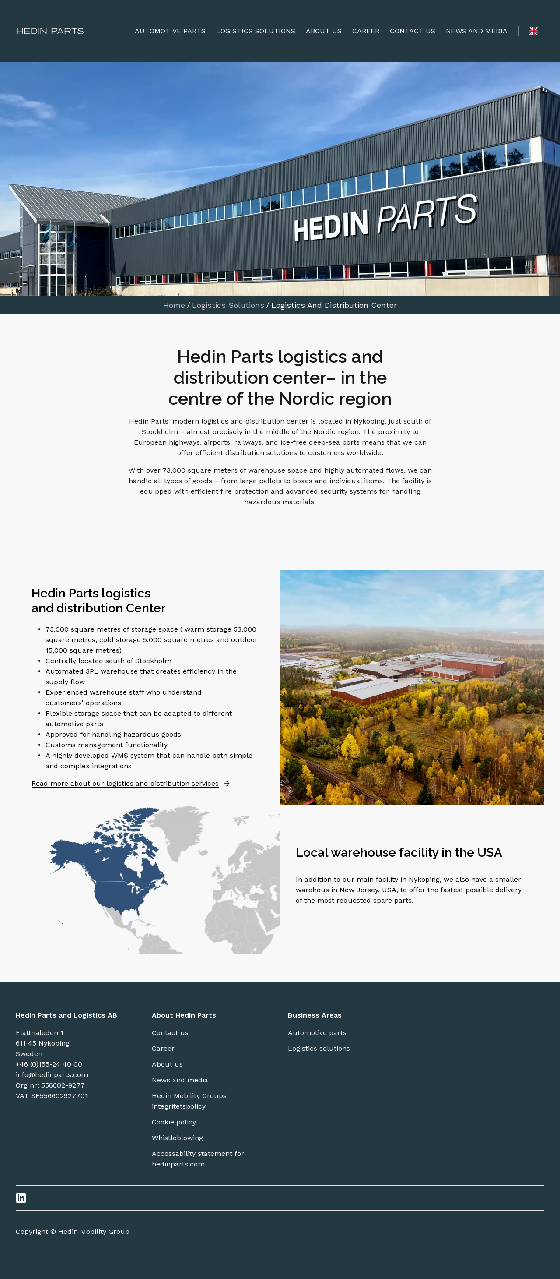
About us (167, 1064)
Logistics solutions (319, 1048)
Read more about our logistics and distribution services (131, 783)
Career (163, 1048)
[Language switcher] (533, 31)
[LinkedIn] (21, 1198)
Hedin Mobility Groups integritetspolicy (189, 1101)
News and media (180, 1080)
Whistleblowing (177, 1138)
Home (174, 305)
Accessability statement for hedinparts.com (198, 1158)
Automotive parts (317, 1032)
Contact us (170, 1032)
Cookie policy (174, 1122)
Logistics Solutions (228, 305)
